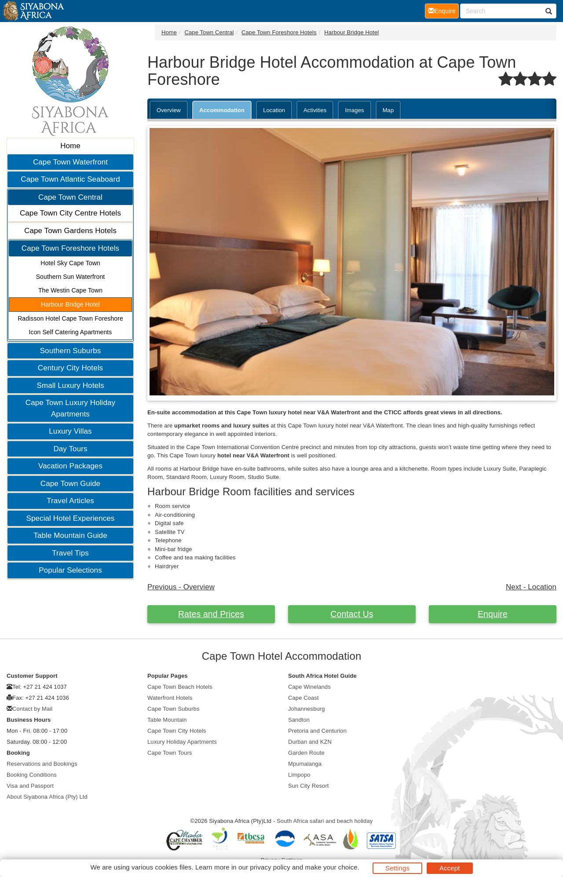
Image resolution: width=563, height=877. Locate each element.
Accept (449, 868)
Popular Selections (70, 570)
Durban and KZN (310, 741)
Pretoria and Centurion (317, 730)
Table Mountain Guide (70, 535)
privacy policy (270, 867)
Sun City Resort (308, 785)
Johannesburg (306, 708)
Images (354, 110)
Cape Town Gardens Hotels (70, 231)
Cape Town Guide (70, 483)
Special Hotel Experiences (70, 518)
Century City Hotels (70, 368)
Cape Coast (303, 697)
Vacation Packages (70, 466)
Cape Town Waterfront (70, 162)
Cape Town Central (70, 197)
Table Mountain (167, 719)
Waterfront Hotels (169, 697)
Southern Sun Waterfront (70, 276)
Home (70, 146)
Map (388, 110)
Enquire (493, 614)
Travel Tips (70, 553)
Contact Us (351, 614)
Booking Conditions (32, 774)
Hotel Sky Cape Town (70, 263)
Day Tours (70, 449)
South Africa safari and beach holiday (325, 821)
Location (274, 110)
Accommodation (222, 110)
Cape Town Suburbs (173, 708)
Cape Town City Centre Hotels (70, 213)
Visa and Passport (30, 785)
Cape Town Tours (169, 752)
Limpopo (299, 774)
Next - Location (531, 587)
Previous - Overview (181, 587)
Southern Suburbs (70, 351)
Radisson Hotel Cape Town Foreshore (70, 318)
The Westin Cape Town (70, 290)
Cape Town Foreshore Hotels (70, 248)
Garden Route (306, 752)
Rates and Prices (211, 614)
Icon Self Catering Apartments (70, 332)
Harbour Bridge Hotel (70, 304)
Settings (397, 868)
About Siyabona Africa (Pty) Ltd (47, 796)
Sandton (299, 719)
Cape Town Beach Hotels (179, 686)
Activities (314, 110)
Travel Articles (70, 501)
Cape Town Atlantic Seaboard (70, 179)
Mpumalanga (305, 763)
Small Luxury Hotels (70, 385)
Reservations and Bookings (42, 763)
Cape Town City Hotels (176, 730)
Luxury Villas (70, 431)
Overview (169, 110)
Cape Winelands (309, 686)
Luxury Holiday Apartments (182, 741)
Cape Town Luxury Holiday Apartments (70, 408)
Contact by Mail (32, 708)
